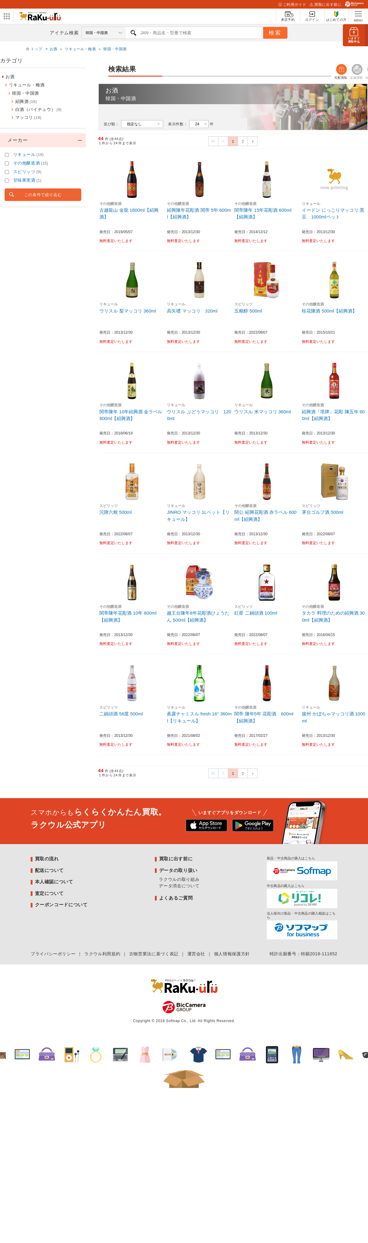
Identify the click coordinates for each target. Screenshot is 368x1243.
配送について (49, 870)
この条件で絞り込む (43, 194)
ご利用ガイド (292, 4)
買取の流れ (47, 858)
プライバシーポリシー (53, 953)
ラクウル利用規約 (102, 953)
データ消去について (179, 885)
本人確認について (54, 881)
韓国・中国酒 (115, 49)
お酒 (53, 49)
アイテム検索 (64, 32)
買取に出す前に (325, 4)
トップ (37, 49)
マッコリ (28, 117)
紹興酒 (26, 101)
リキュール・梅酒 (80, 49)
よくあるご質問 (176, 897)
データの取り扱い (178, 870)
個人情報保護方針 (232, 953)
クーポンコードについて (61, 904)
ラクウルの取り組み (179, 879)
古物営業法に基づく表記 (153, 953)
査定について (49, 893)
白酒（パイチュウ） (38, 109)
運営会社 (196, 953)
